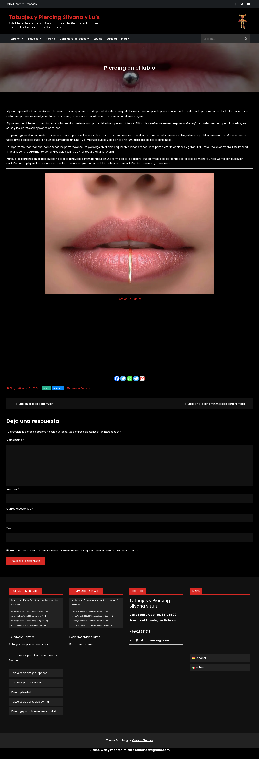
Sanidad (112, 38)
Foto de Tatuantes (129, 299)
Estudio (98, 38)
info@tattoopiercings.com (150, 640)
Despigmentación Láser (84, 637)
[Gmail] (142, 378)
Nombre (12, 489)
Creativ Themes (142, 740)
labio (46, 388)
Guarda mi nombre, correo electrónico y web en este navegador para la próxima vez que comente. (74, 550)
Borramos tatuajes (81, 644)
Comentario (15, 440)
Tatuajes (33, 38)
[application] (36, 613)
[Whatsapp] (129, 378)
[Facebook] (117, 378)
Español (15, 38)
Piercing (50, 38)
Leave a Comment (81, 388)
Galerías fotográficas (73, 38)
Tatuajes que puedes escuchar (28, 644)
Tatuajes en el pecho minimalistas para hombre (214, 404)
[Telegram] (136, 378)
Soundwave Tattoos (21, 637)
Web (9, 528)
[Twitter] (123, 378)
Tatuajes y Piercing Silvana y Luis (54, 17)
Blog (124, 38)
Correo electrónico (19, 509)
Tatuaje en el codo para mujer (33, 404)
